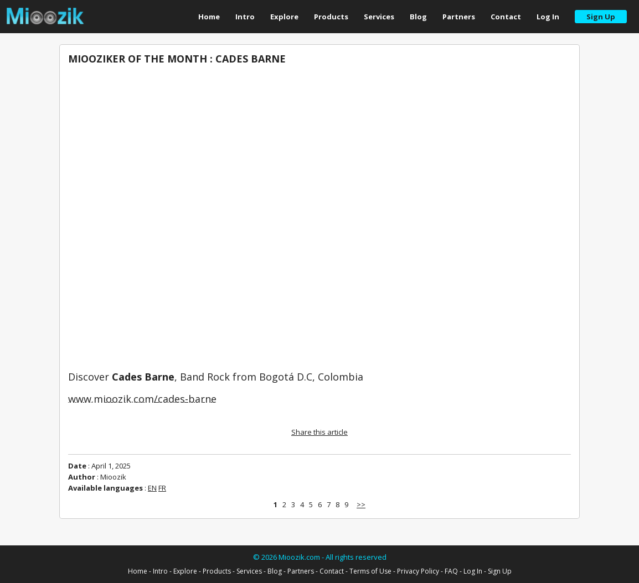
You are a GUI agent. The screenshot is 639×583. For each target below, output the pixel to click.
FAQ (451, 571)
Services (379, 17)
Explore (284, 17)
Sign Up (500, 571)
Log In (548, 17)
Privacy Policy (418, 571)
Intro (245, 17)
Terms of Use (370, 571)
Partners (458, 17)
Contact (506, 17)
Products (331, 17)
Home (209, 17)
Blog (418, 17)
